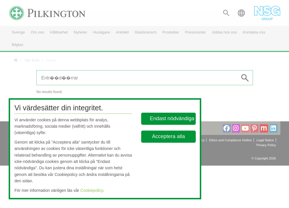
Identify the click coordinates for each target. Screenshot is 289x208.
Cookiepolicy (91, 190)
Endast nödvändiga (172, 118)
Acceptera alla (168, 136)
